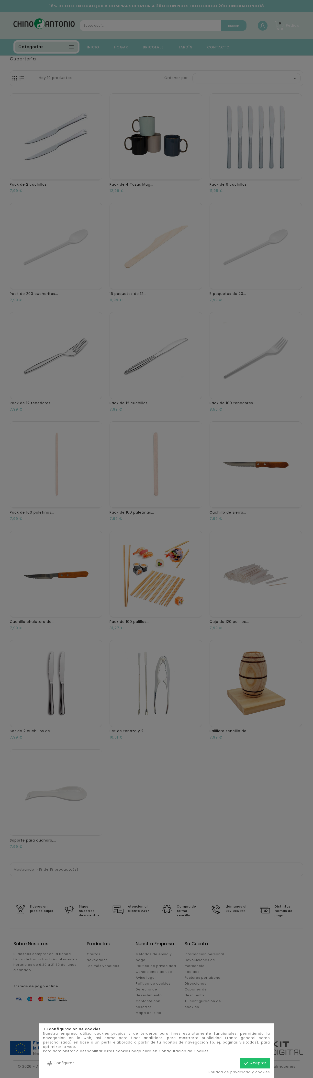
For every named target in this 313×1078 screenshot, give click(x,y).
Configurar (60, 1063)
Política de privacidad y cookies (239, 1072)
